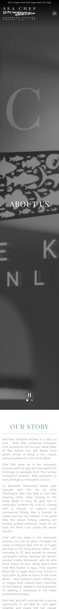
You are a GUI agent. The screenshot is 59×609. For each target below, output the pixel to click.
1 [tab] (27, 372)
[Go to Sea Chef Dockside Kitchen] (29, 2)
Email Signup (29, 604)
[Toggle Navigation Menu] (54, 13)
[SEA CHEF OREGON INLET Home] (19, 13)
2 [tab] (32, 372)
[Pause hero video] (29, 367)
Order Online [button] (29, 596)
